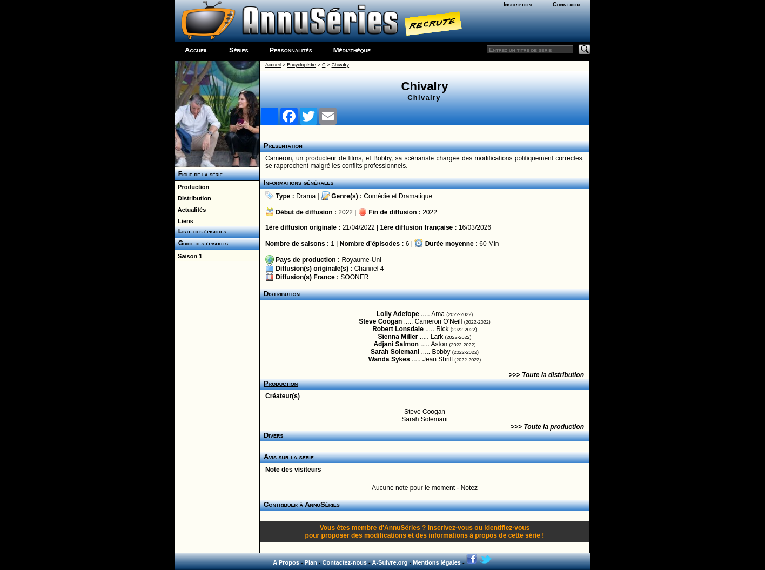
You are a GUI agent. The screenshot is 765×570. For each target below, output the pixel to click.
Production (192, 187)
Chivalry (341, 65)
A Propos (286, 562)
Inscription (518, 4)
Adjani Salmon (395, 344)
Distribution (193, 198)
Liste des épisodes (200, 231)
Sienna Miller (398, 336)
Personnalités (291, 50)
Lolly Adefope (398, 314)
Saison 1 (188, 256)
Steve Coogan (380, 321)
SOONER (354, 277)
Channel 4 (369, 268)
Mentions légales (437, 562)
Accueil (196, 50)
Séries (239, 50)
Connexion (566, 4)
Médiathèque (352, 50)
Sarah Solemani (395, 352)
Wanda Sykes (389, 359)
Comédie (377, 196)
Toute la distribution (553, 375)
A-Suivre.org (389, 562)
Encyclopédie (301, 65)
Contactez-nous (345, 562)
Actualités (190, 209)
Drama (306, 196)
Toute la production (554, 427)
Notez (469, 488)
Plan (311, 562)
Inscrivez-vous (450, 528)
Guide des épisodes (201, 243)
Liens (184, 221)
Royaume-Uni (361, 260)
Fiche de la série (199, 174)
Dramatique (415, 196)
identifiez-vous (506, 528)
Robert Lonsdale (398, 329)
